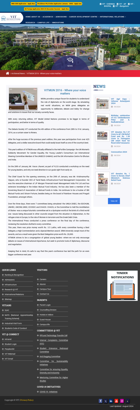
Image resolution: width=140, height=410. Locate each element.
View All (114, 201)
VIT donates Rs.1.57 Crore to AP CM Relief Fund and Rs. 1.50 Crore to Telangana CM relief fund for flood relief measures (120, 137)
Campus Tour (82, 34)
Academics (48, 17)
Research (30, 23)
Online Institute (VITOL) (49, 28)
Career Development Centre (83, 17)
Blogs (31, 28)
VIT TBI (31, 34)
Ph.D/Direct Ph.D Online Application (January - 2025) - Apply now (59, 4)
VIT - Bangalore (121, 6)
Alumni (67, 34)
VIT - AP (121, 4)
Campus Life (43, 23)
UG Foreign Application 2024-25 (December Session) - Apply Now (47, 9)
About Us (35, 17)
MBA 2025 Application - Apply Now (23, 4)
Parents (43, 34)
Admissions (61, 17)
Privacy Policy (27, 400)
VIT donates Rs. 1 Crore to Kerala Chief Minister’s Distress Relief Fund (120, 177)
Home (28, 17)
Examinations (72, 28)
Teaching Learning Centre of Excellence (104, 28)
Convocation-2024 (119, 152)
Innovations (58, 23)
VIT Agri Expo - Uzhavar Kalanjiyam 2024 (120, 101)
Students (55, 34)
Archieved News (18, 73)
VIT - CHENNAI (107, 4)
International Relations (112, 17)
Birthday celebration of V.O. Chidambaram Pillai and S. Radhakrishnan (120, 118)
